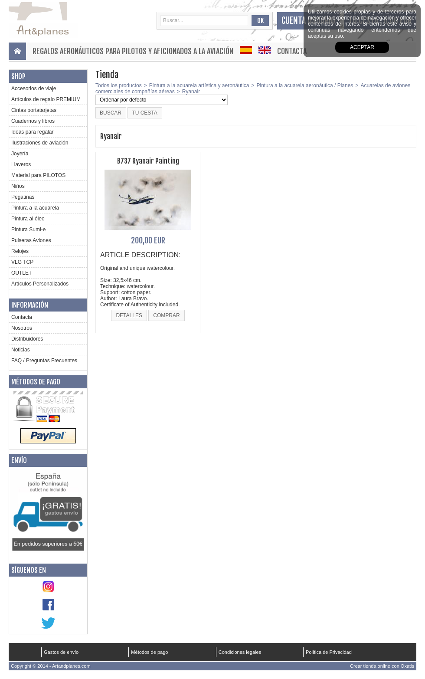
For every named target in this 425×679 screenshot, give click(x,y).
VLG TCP (22, 262)
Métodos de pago (35, 381)
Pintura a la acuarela (35, 208)
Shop (18, 76)
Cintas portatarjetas (33, 110)
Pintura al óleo (28, 219)
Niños (18, 186)
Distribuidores (27, 339)
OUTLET (21, 273)
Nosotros (21, 328)
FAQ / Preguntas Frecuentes (44, 361)
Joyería (19, 154)
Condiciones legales (240, 652)
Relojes (20, 251)
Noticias (20, 350)
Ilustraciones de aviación (39, 143)
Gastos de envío (61, 652)
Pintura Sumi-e (28, 229)
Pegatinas (22, 197)
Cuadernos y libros (33, 121)
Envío (19, 460)
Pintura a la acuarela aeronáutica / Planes (305, 85)
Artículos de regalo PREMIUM (46, 99)
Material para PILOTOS (38, 175)
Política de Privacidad (329, 652)
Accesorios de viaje (33, 88)
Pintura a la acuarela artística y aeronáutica (199, 85)
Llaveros (21, 164)
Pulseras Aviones (31, 240)
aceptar (362, 47)
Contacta (292, 51)
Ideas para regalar (32, 132)
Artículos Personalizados (40, 284)
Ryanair (191, 92)
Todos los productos (118, 85)
